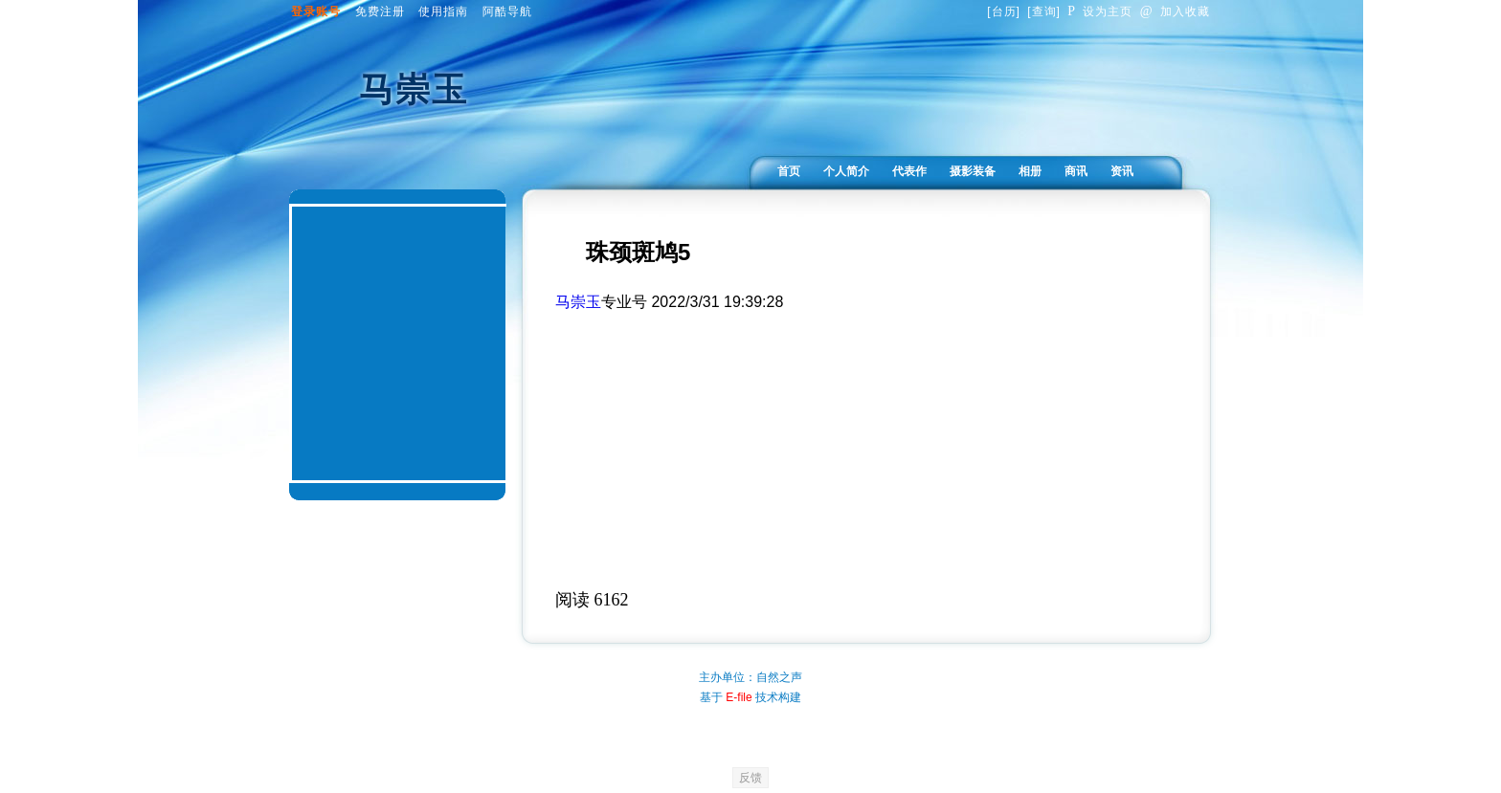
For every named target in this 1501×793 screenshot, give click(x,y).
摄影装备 (973, 171)
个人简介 (846, 171)
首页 (788, 171)
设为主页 (1099, 11)
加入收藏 (1175, 11)
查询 (1044, 11)
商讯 (1075, 171)
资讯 (1121, 171)
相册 (1030, 171)
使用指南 (443, 11)
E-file (738, 697)
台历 (1004, 11)
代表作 (909, 171)
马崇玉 (578, 302)
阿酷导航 (507, 11)
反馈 (750, 777)
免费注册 (380, 11)
